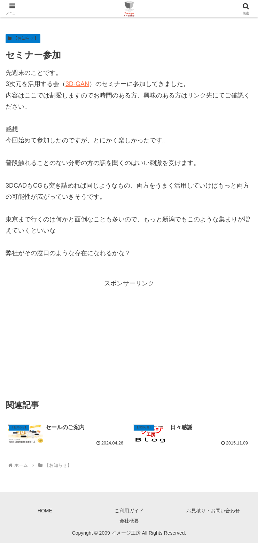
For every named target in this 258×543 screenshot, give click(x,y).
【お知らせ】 (23, 38)
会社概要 (129, 521)
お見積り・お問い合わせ (213, 510)
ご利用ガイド (129, 510)
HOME (45, 510)
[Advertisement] (129, 337)
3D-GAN (77, 83)
